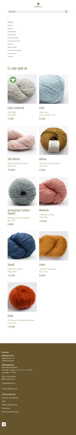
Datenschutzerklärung (10, 412)
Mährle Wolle (12, 47)
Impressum (6, 408)
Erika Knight (12, 35)
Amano (10, 25)
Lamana (10, 44)
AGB (3, 401)
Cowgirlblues (12, 31)
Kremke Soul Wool (14, 41)
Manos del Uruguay (14, 50)
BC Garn (10, 28)
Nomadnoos (12, 53)
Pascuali (10, 56)
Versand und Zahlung (10, 398)
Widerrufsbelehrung (9, 405)
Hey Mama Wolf (13, 38)
